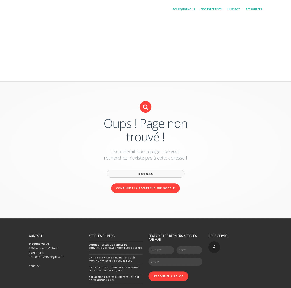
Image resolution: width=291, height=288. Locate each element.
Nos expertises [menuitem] (211, 9)
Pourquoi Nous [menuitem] (184, 9)
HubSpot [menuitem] (233, 9)
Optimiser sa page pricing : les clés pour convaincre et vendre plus (112, 238)
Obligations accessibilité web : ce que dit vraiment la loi (114, 257)
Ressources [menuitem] (254, 9)
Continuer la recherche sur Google (145, 166)
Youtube (34, 244)
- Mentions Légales (69, 282)
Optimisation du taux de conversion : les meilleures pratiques (114, 247)
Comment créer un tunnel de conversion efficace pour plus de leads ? (115, 226)
